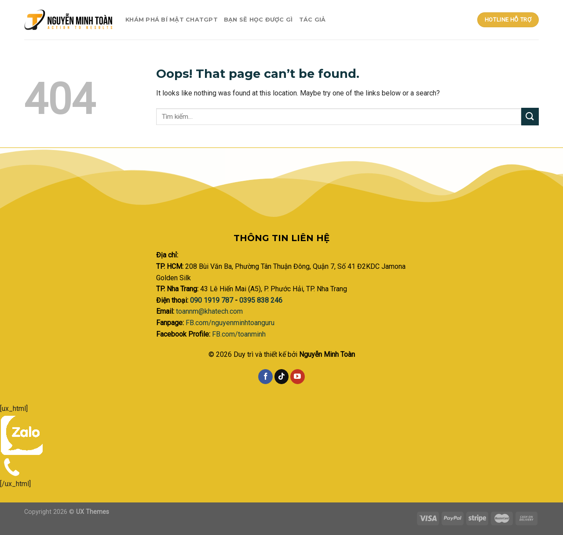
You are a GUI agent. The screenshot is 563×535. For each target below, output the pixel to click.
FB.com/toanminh (239, 334)
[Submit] (530, 116)
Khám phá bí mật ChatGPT (171, 19)
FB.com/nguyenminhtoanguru (230, 323)
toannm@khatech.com (209, 311)
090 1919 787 (212, 300)
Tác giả (312, 19)
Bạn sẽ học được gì (258, 19)
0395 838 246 (260, 300)
